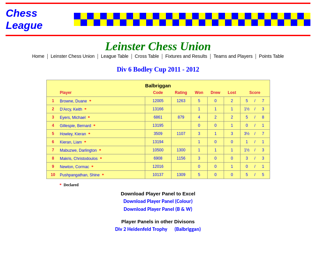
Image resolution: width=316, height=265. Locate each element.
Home (38, 56)
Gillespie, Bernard (78, 125)
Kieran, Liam (73, 142)
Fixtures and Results (186, 56)
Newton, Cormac (77, 167)
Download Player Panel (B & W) (158, 209)
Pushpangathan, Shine (82, 175)
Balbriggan (158, 85)
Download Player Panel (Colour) (158, 201)
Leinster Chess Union (73, 56)
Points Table (271, 56)
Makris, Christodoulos (81, 158)
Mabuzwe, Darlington (80, 150)
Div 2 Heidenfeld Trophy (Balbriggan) (158, 229)
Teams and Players (233, 56)
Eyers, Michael (75, 117)
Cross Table (147, 56)
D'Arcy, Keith (73, 109)
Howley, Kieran (75, 134)
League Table (114, 56)
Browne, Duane (75, 101)
